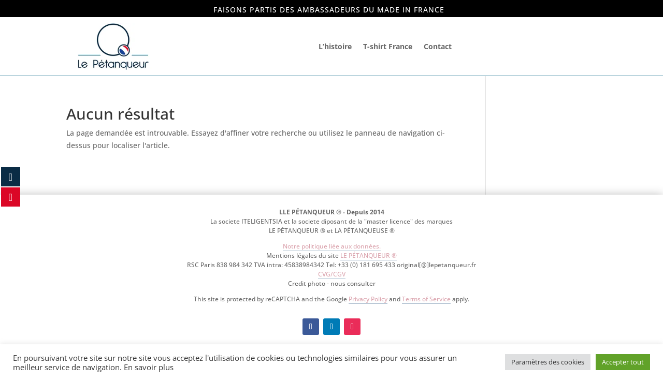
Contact (438, 46)
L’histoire (335, 46)
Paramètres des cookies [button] (547, 362)
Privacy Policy (368, 299)
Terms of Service (426, 299)
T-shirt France (387, 46)
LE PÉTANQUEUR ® (368, 255)
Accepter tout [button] (623, 362)
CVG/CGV (331, 274)
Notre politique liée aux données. (332, 246)
